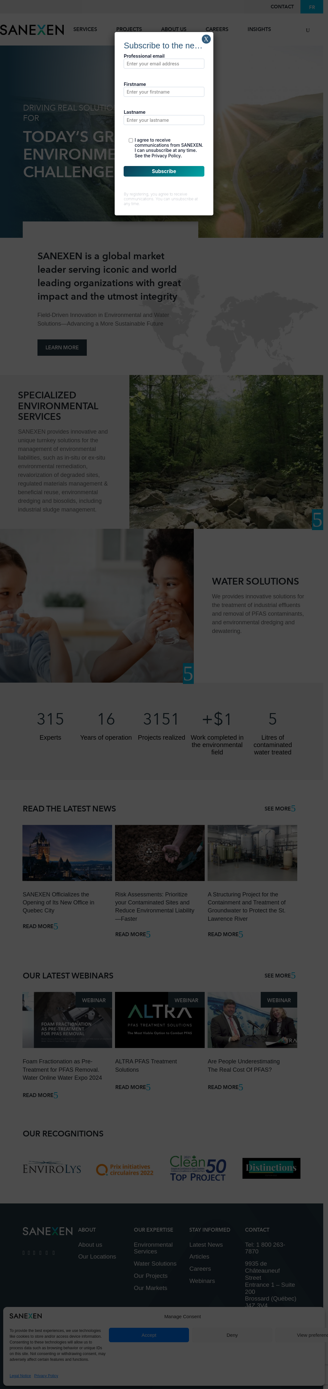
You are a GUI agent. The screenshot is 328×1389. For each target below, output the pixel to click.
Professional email (164, 61)
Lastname (164, 117)
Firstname (164, 89)
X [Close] (206, 39)
